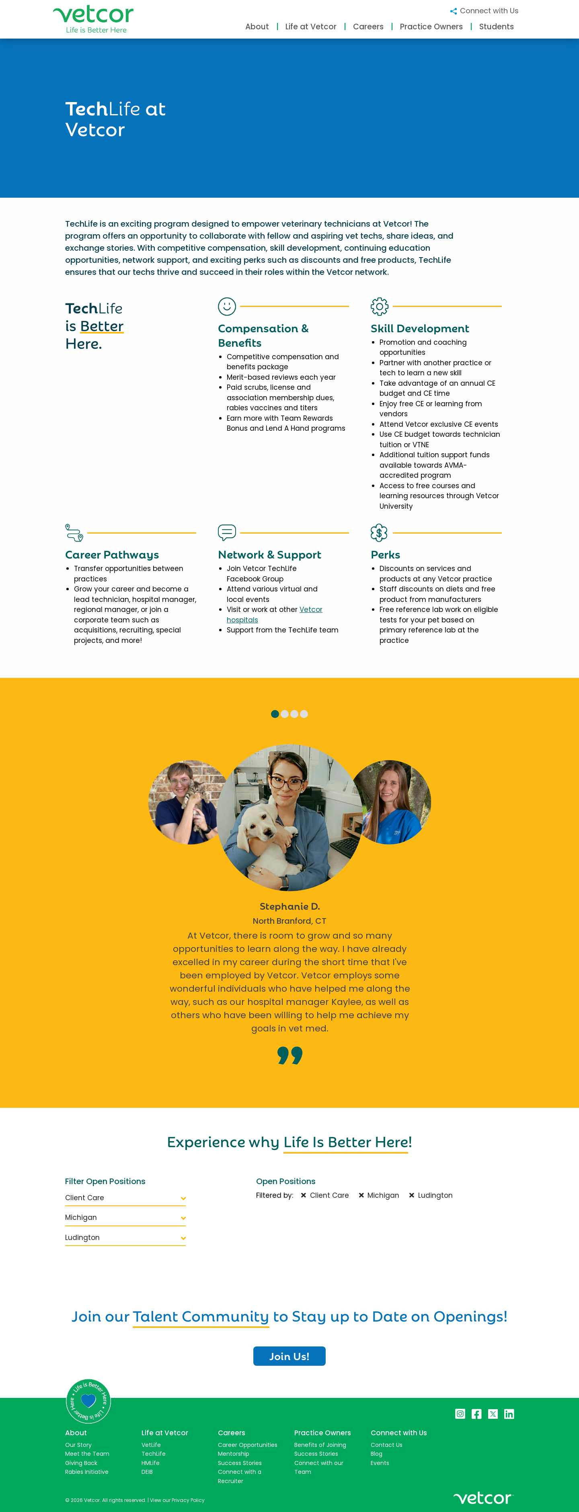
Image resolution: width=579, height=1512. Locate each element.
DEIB (147, 1472)
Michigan (125, 1217)
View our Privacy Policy (177, 1500)
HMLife (151, 1463)
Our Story (78, 1445)
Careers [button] (368, 26)
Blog (376, 1454)
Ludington (125, 1237)
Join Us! (289, 1355)
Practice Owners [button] (431, 26)
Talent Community (201, 1314)
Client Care (125, 1198)
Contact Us (386, 1445)
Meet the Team (87, 1454)
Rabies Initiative (87, 1472)
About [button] (257, 26)
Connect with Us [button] (484, 11)
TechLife (154, 1454)
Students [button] (496, 26)
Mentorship (233, 1454)
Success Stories (240, 1463)
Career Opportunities (247, 1445)
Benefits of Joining (320, 1445)
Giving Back (81, 1463)
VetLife (151, 1445)
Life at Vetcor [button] (311, 26)
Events (380, 1463)
